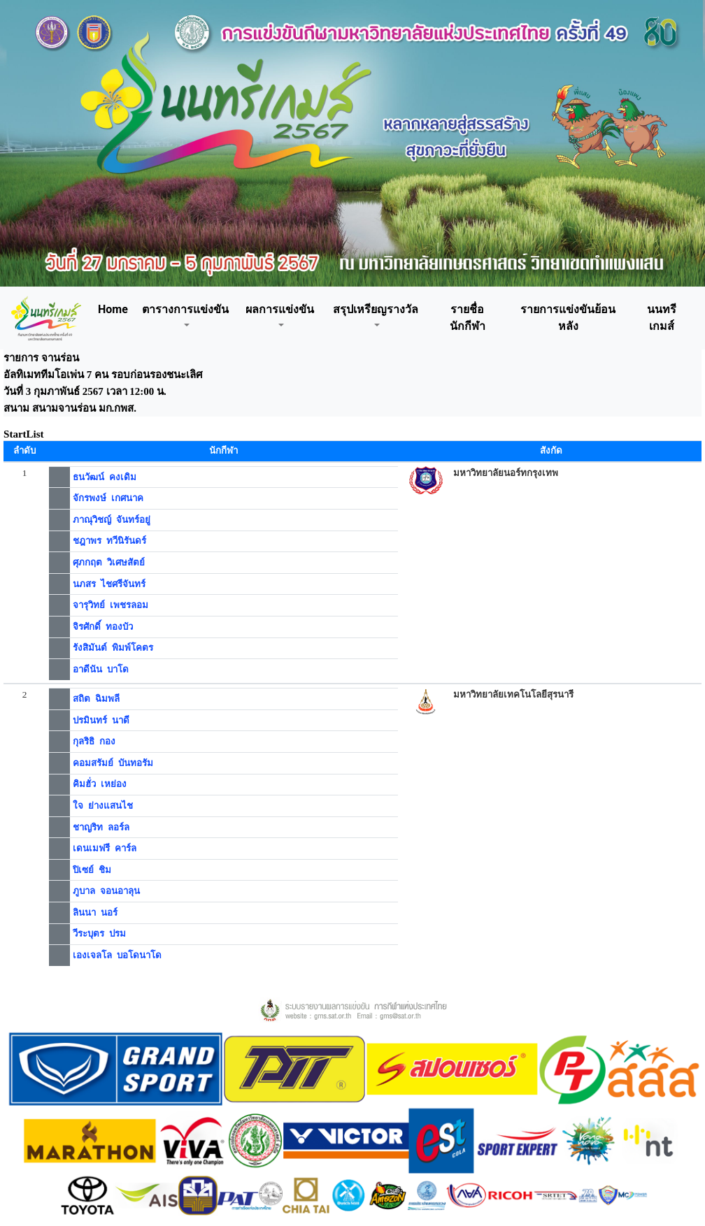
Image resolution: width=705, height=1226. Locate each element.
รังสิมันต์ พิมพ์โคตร (113, 647)
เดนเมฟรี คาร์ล (104, 848)
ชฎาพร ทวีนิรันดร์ (109, 540)
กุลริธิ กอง (94, 741)
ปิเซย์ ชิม (92, 870)
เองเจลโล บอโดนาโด (117, 955)
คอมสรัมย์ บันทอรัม (113, 763)
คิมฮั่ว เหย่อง (100, 784)
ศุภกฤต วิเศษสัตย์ (109, 562)
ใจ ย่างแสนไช (103, 805)
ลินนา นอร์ (95, 912)
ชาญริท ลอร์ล (101, 827)
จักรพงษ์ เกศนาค (108, 498)
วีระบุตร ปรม (99, 933)
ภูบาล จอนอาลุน (106, 891)
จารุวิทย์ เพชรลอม (110, 605)
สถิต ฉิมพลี (96, 698)
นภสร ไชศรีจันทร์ (109, 584)
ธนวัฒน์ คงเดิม (104, 477)
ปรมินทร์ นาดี (101, 720)
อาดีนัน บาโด (101, 669)
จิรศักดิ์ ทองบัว (103, 626)
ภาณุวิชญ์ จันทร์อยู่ (111, 519)
